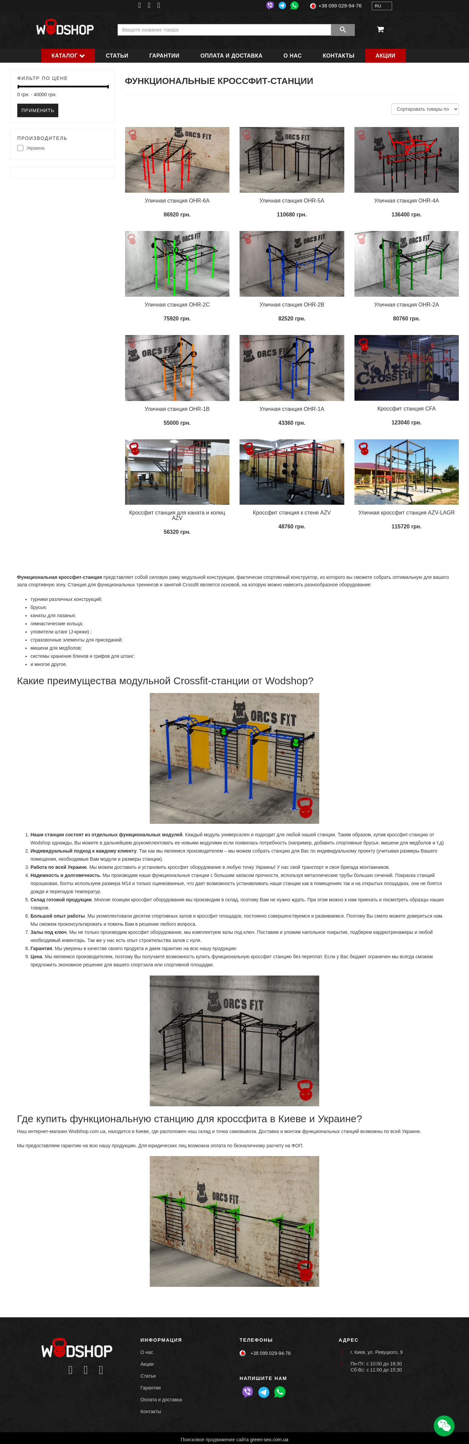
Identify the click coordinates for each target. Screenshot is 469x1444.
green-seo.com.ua (269, 1439)
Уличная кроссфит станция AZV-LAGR (407, 513)
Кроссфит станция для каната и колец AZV (177, 515)
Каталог (65, 56)
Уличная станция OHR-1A (292, 409)
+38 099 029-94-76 (340, 5)
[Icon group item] (71, 1370)
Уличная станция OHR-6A (177, 201)
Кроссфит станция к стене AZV (292, 513)
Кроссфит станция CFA (407, 409)
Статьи (117, 56)
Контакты (339, 56)
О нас (293, 56)
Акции (385, 56)
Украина (30, 148)
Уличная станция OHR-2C (177, 305)
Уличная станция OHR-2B (292, 305)
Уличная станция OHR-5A (292, 201)
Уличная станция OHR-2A (406, 305)
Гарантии (164, 56)
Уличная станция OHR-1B (177, 409)
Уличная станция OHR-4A (406, 201)
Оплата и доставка (232, 56)
